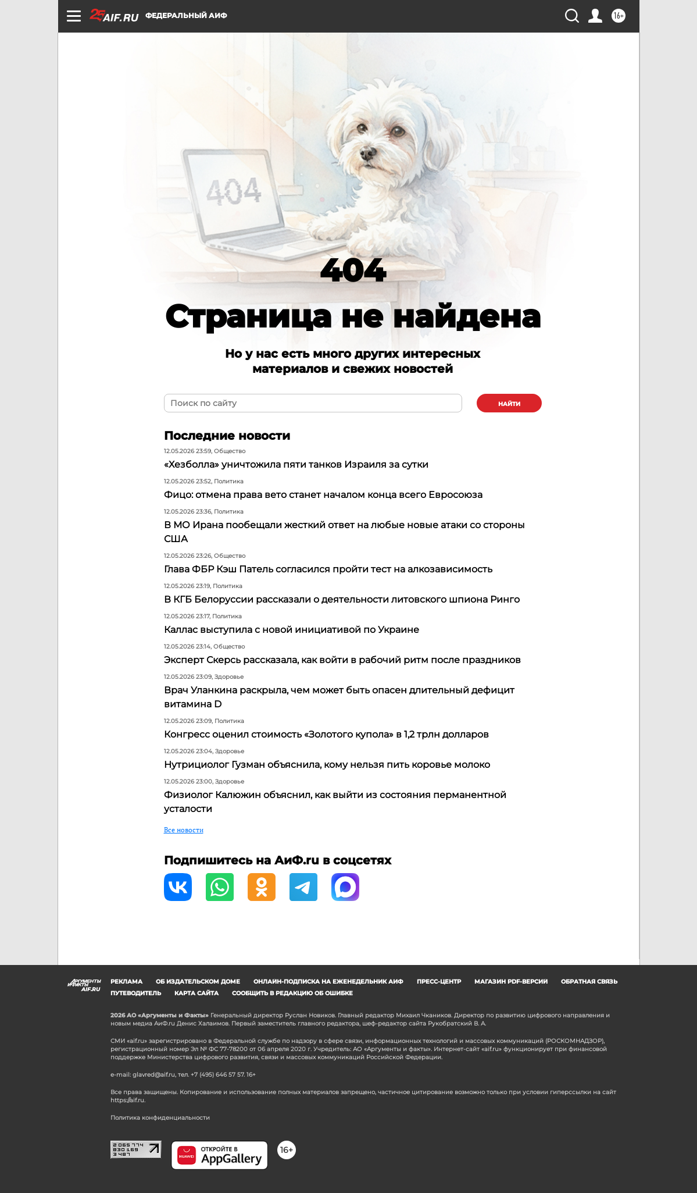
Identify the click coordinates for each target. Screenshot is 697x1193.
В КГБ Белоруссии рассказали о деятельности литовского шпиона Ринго (342, 599)
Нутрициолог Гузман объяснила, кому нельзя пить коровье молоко (327, 764)
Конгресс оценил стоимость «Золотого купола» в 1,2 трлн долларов (326, 734)
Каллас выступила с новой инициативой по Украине (291, 629)
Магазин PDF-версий (511, 981)
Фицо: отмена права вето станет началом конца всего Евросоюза (323, 494)
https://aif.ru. (127, 1100)
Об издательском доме (198, 981)
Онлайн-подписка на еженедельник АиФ (328, 981)
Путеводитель (135, 993)
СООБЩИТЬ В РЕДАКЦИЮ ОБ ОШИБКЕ (292, 993)
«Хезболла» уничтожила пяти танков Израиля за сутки (296, 464)
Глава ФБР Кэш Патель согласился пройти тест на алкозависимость (328, 569)
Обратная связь (589, 981)
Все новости (183, 829)
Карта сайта (196, 993)
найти (509, 404)
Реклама (126, 981)
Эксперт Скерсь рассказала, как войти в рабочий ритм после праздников (342, 659)
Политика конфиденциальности (160, 1117)
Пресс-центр (439, 981)
